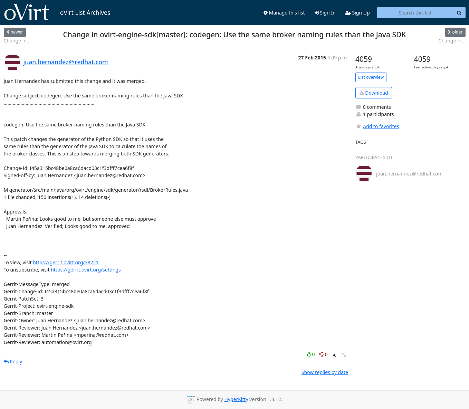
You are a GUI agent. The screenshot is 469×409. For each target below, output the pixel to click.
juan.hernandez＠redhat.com (65, 62)
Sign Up (357, 12)
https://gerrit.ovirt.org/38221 (65, 262)
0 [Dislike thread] (323, 354)
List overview (371, 77)
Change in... (17, 40)
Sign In (325, 12)
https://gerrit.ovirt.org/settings (86, 269)
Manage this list (284, 12)
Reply (13, 361)
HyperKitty (236, 399)
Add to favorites (377, 126)
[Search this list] (415, 13)
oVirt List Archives (57, 12)
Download (374, 92)
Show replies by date (325, 372)
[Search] (459, 13)
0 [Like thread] (311, 354)
